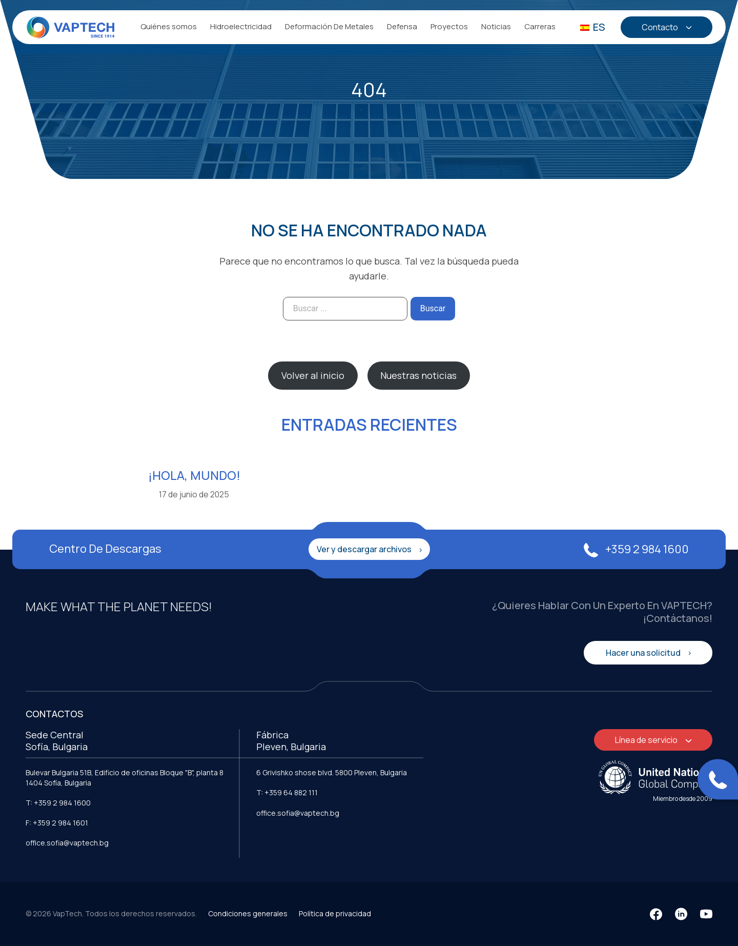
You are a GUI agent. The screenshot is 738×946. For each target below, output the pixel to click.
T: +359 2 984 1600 (58, 803)
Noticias (496, 26)
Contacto (660, 27)
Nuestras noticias (418, 375)
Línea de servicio (647, 740)
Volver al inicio (312, 375)
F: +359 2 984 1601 (57, 823)
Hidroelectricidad (241, 26)
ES (592, 27)
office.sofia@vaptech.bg (67, 843)
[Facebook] (656, 914)
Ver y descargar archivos (365, 549)
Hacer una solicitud (644, 652)
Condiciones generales (248, 913)
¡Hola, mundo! (194, 475)
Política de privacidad (335, 913)
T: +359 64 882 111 (287, 792)
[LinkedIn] (681, 914)
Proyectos (449, 26)
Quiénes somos (168, 26)
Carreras (540, 26)
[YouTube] (706, 914)
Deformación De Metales (329, 26)
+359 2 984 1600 (636, 549)
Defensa (402, 26)
